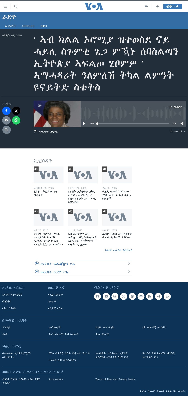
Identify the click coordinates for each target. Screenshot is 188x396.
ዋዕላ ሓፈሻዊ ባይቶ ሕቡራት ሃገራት (69, 353)
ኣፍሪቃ (52, 301)
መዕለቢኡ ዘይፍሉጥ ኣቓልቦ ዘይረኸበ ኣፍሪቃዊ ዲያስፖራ (112, 355)
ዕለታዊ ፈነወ (55, 308)
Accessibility (56, 379)
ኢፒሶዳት (10, 26)
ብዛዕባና (6, 301)
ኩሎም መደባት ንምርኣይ (118, 250)
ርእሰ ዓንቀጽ (9, 308)
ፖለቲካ (6, 327)
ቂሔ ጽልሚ (102, 334)
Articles (28, 26)
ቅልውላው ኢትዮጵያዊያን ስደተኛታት (16, 355)
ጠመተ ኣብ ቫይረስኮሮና (62, 360)
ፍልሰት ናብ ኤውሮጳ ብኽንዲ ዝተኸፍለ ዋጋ (158, 355)
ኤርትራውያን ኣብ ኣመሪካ (63, 334)
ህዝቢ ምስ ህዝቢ (104, 327)
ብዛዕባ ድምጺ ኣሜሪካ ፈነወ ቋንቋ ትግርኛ (21, 381)
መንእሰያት (55, 327)
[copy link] (6, 130)
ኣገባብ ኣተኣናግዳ (12, 294)
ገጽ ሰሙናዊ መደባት (154, 327)
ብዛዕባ (43, 26)
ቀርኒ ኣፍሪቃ (55, 294)
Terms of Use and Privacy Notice (115, 379)
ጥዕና (5, 334)
